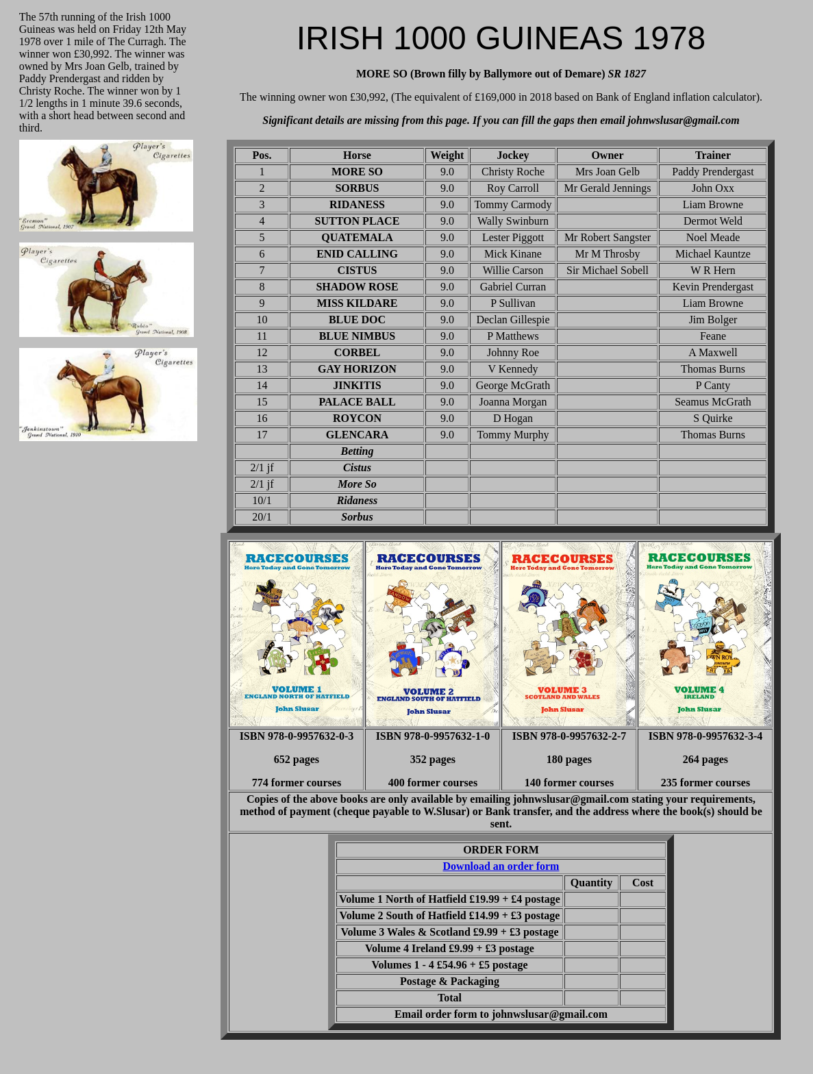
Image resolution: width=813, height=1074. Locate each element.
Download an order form (501, 866)
